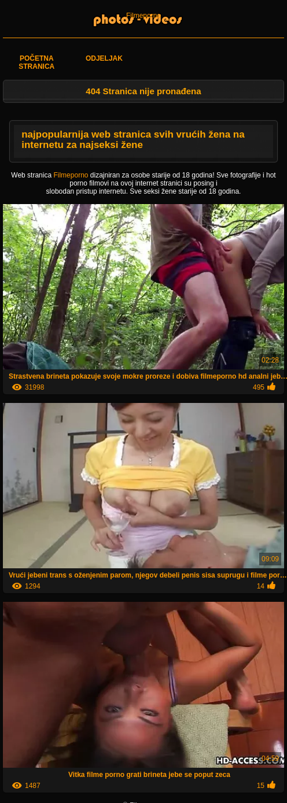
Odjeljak (104, 58)
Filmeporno (143, 16)
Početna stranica (36, 62)
